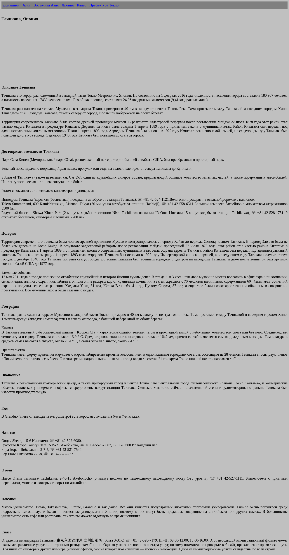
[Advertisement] (112, 55)
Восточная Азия (46, 5)
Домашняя (11, 5)
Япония (68, 5)
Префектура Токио (104, 5)
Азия (26, 5)
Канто (81, 5)
